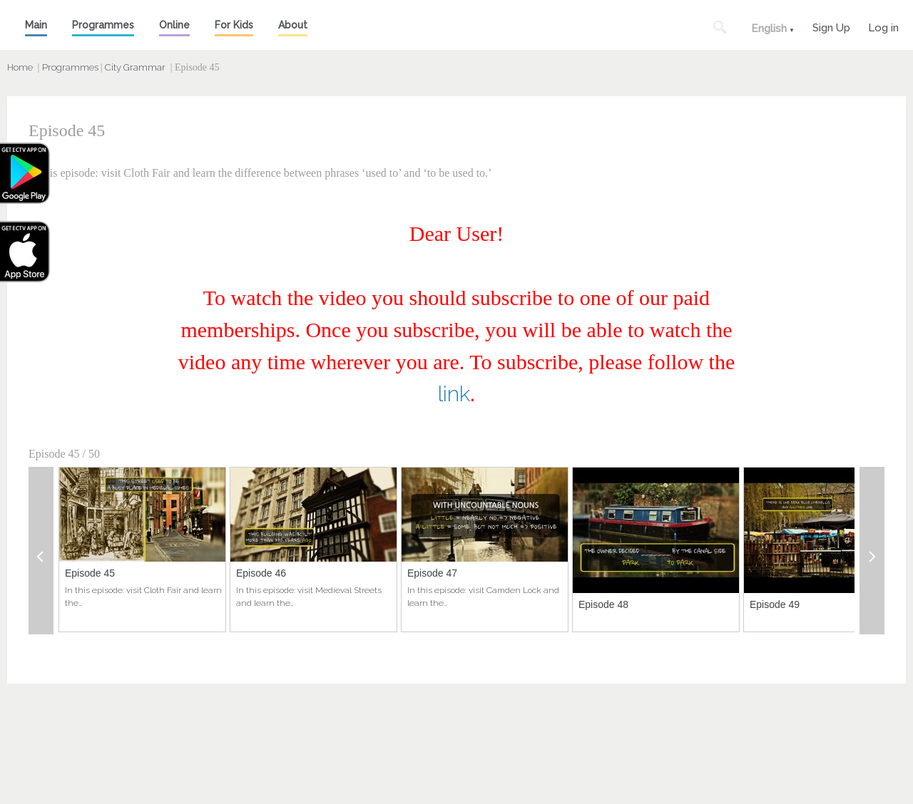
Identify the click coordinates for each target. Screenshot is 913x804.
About (292, 25)
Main (36, 25)
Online (174, 25)
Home (20, 67)
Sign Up (831, 26)
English (769, 28)
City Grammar (135, 67)
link (454, 393)
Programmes (103, 25)
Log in (883, 26)
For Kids (234, 25)
